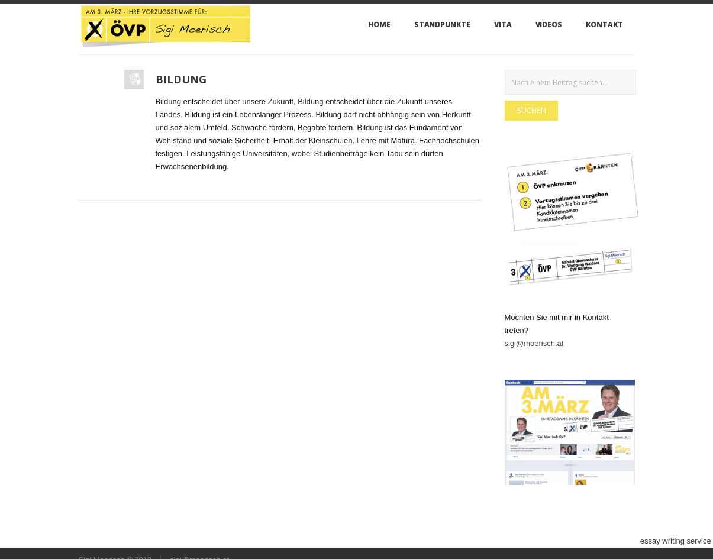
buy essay (509, 541)
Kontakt (604, 25)
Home (379, 25)
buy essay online (425, 541)
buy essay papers (231, 541)
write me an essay (558, 541)
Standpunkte (442, 25)
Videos (549, 25)
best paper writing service (157, 541)
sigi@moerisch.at (534, 343)
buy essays (473, 541)
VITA (503, 25)
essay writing (285, 541)
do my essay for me (33, 541)
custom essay (90, 541)
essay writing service (675, 541)
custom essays (614, 541)
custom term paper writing (352, 541)
